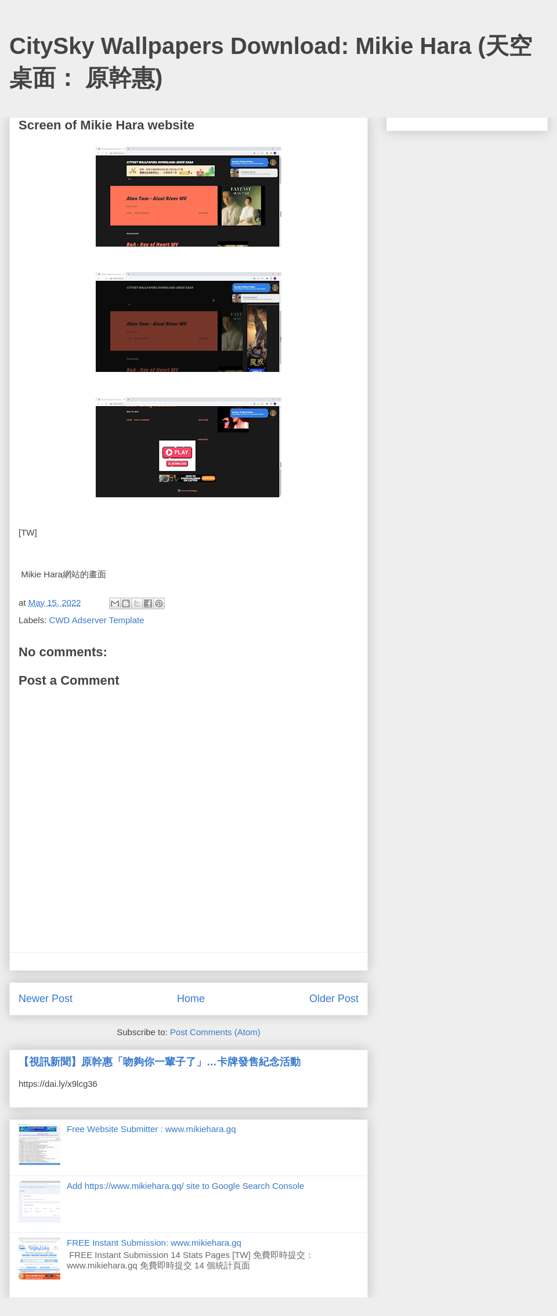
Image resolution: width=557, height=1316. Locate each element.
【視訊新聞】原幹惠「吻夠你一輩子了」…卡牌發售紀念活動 (160, 1062)
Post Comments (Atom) (215, 1032)
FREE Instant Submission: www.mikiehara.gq (154, 1243)
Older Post (334, 998)
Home (191, 998)
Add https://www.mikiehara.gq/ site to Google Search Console (185, 1186)
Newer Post (46, 998)
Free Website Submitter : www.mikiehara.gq (151, 1129)
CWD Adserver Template (96, 620)
